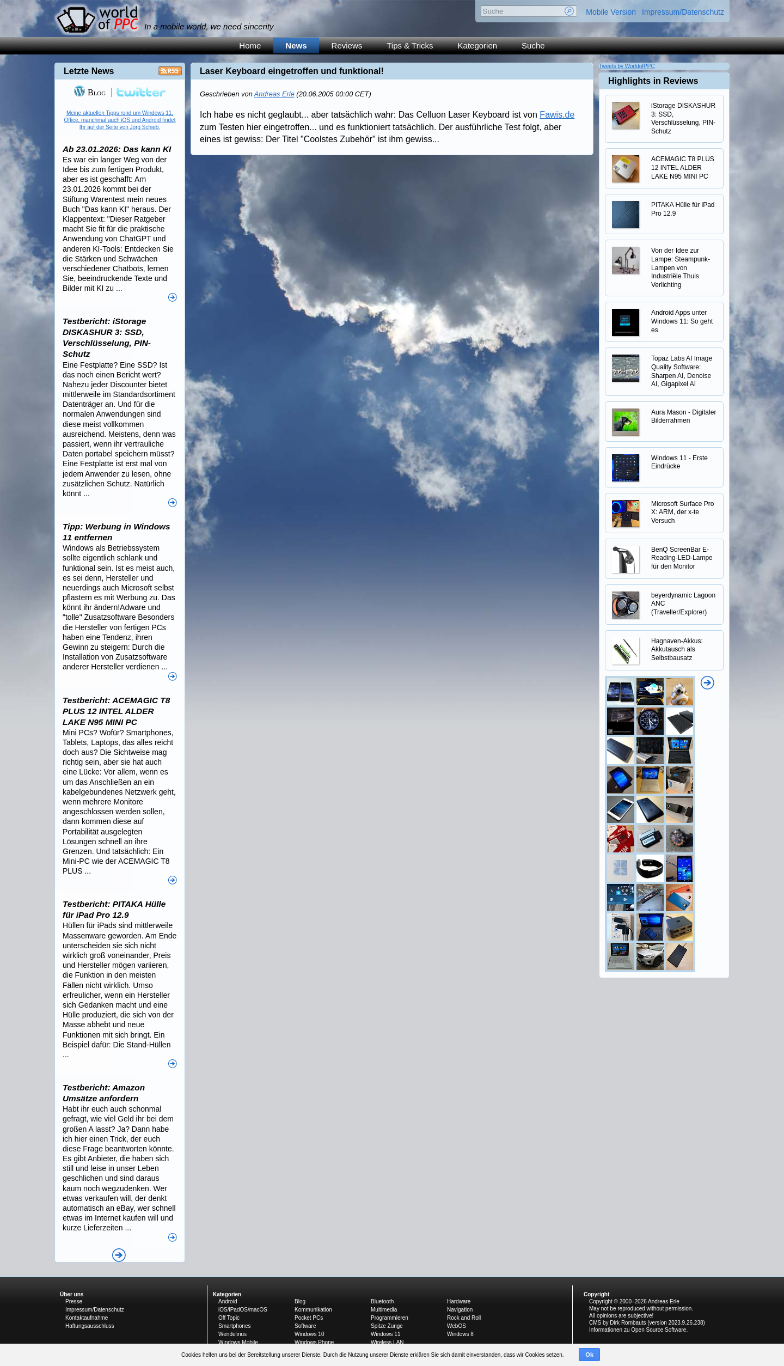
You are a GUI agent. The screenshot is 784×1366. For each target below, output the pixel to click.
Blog (90, 92)
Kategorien (478, 45)
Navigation (460, 1310)
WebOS (456, 1326)
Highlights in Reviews (653, 81)
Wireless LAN (387, 1342)
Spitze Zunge (387, 1326)
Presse (73, 1301)
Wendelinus (232, 1334)
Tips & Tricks (410, 45)
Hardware (458, 1301)
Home (250, 45)
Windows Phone (314, 1342)
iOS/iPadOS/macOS (242, 1310)
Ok (589, 1354)
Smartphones (234, 1326)
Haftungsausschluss (89, 1326)
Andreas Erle (274, 94)
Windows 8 (460, 1334)
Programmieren (389, 1318)
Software (305, 1326)
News (296, 45)
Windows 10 (309, 1334)
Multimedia (384, 1310)
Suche (533, 45)
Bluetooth (382, 1301)
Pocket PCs (309, 1318)
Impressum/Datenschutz (683, 12)
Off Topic (229, 1318)
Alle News (119, 1255)
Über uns (71, 1294)
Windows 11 (385, 1334)
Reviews (347, 45)
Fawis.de (557, 114)
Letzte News (89, 71)
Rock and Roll (464, 1318)
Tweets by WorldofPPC (627, 66)
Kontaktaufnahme (86, 1318)
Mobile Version (611, 12)
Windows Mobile (238, 1342)
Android (227, 1301)
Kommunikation (313, 1310)
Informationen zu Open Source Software (637, 1330)
